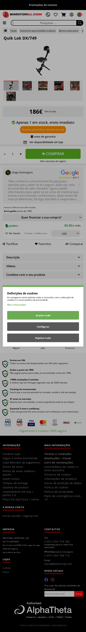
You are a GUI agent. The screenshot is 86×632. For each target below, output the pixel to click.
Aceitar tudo (43, 315)
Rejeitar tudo (43, 337)
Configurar (43, 326)
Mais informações (16, 304)
